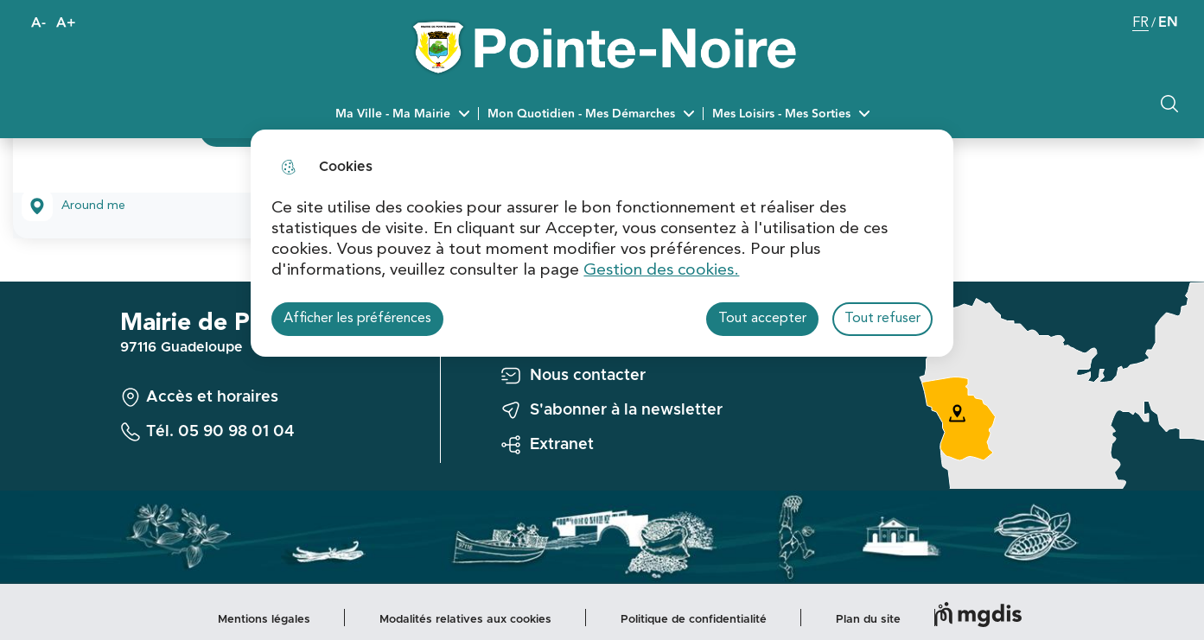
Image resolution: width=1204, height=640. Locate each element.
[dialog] (602, 243)
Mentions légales (264, 619)
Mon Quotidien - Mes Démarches (581, 114)
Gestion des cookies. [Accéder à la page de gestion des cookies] (661, 270)
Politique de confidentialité (694, 619)
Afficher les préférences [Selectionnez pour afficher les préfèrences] (357, 319)
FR (1140, 24)
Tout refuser (882, 319)
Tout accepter (762, 319)
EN (1168, 23)
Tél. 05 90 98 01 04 (220, 432)
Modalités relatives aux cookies (465, 619)
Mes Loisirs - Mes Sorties (781, 114)
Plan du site (868, 619)
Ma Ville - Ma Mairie (392, 114)
